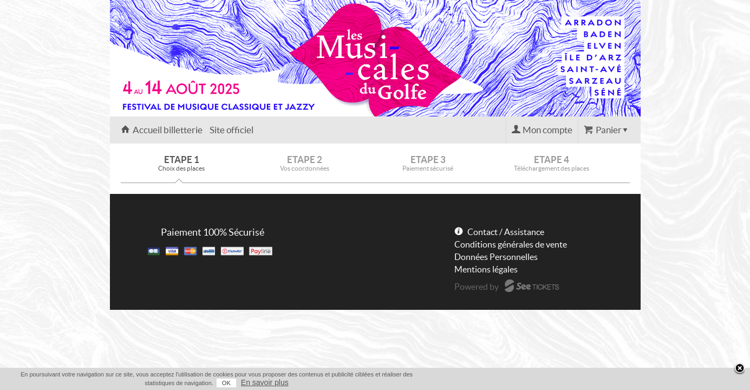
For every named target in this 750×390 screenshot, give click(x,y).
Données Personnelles (496, 257)
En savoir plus (620, 382)
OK (581, 383)
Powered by (476, 286)
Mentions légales (486, 269)
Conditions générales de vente (510, 244)
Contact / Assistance (505, 232)
